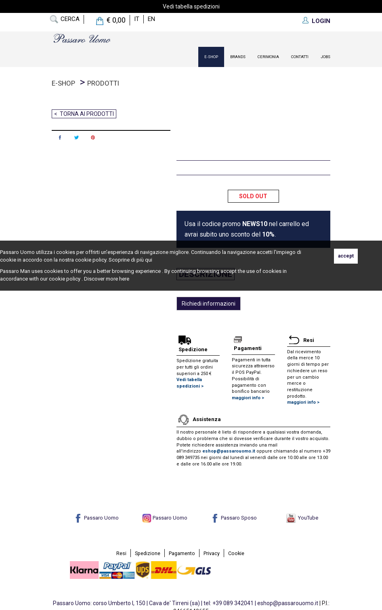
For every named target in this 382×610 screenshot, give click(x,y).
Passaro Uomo (96, 518)
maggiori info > (248, 397)
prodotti (103, 83)
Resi (121, 553)
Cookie (236, 553)
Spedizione (147, 553)
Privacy (212, 553)
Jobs (325, 57)
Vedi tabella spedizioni (191, 6)
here (124, 279)
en (151, 19)
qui (148, 260)
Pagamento (182, 553)
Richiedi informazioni (208, 303)
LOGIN (321, 21)
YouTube (302, 518)
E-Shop (211, 57)
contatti (300, 57)
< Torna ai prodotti (84, 114)
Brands (238, 57)
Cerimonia (268, 57)
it (136, 19)
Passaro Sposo (233, 518)
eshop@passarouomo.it (228, 451)
